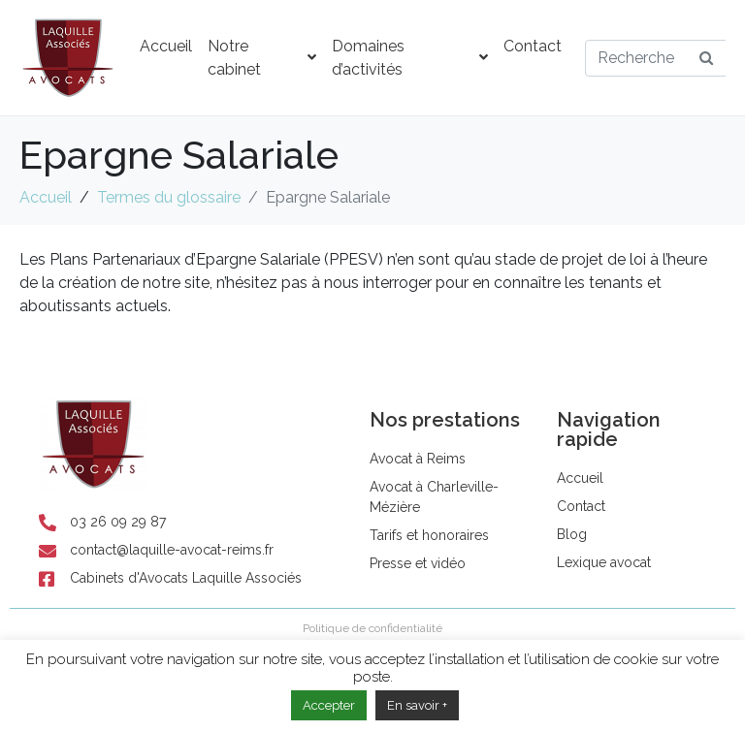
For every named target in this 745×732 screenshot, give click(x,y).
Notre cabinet (262, 58)
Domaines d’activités (410, 58)
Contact (532, 46)
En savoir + (417, 705)
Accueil (166, 46)
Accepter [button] (329, 705)
